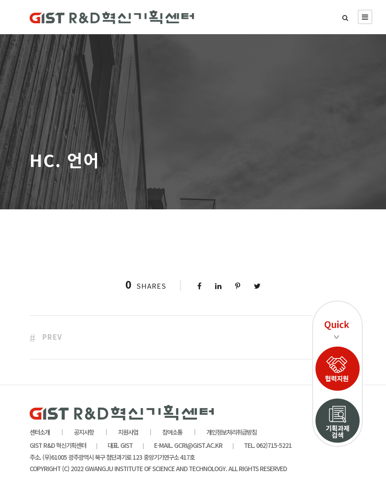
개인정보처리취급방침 (231, 431)
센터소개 (40, 431)
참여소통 (172, 431)
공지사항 (84, 431)
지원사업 (128, 431)
